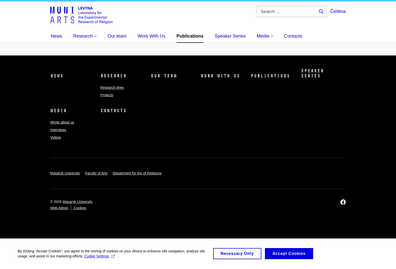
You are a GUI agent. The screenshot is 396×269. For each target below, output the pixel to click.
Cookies (79, 208)
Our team (164, 76)
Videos (55, 137)
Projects (106, 95)
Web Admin (59, 208)
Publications (270, 76)
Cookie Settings (99, 258)
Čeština (338, 11)
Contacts (113, 110)
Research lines (112, 87)
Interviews (58, 130)
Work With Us (220, 76)
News (56, 76)
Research (113, 76)
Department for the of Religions (137, 173)
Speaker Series (312, 73)
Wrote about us (62, 122)
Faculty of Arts (96, 173)
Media (58, 110)
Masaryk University (65, 173)
